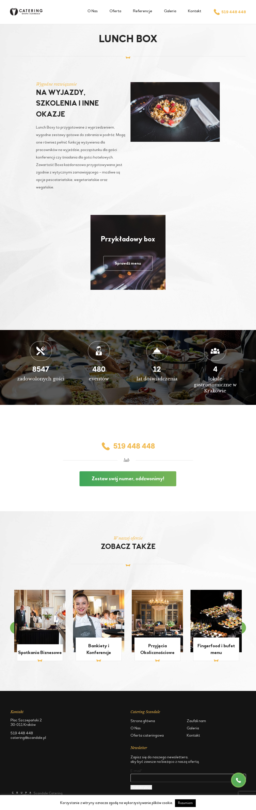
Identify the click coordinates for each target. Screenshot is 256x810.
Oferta (115, 10)
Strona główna (142, 720)
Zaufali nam (196, 720)
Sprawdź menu (128, 263)
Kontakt (194, 10)
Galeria (170, 10)
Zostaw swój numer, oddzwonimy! (128, 479)
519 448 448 (229, 11)
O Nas (93, 10)
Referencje (142, 10)
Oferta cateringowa (147, 735)
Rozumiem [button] (185, 803)
